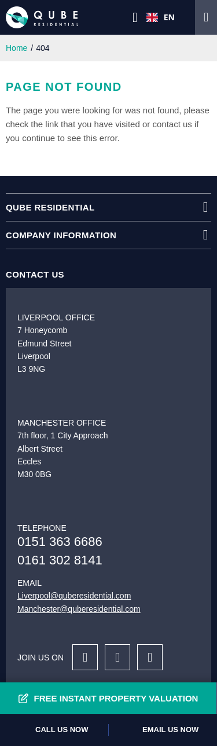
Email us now (170, 729)
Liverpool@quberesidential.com (74, 595)
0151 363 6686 (59, 541)
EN (160, 17)
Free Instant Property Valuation (116, 698)
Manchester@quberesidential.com (79, 609)
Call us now (61, 729)
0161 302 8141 (59, 560)
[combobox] (160, 17)
